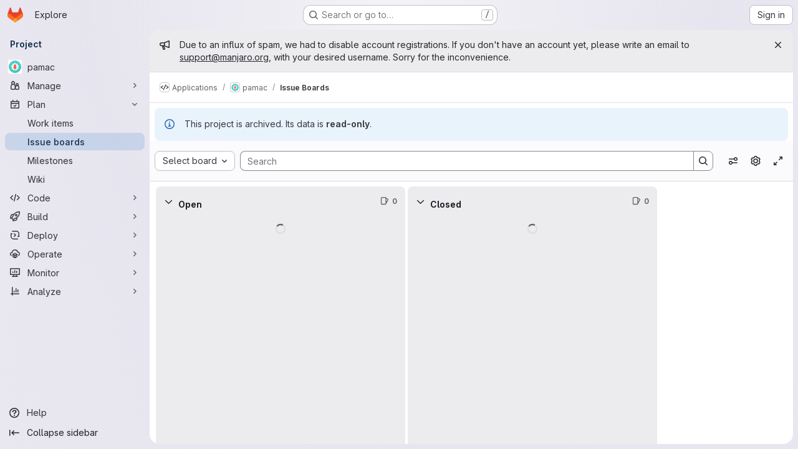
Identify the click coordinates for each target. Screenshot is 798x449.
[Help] (75, 413)
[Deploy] (75, 235)
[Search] (461, 160)
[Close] (778, 44)
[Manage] (75, 85)
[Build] (75, 216)
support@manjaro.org (224, 57)
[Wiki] (75, 179)
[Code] (75, 197)
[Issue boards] (75, 141)
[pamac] (75, 66)
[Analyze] (75, 291)
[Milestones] (75, 160)
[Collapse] (168, 201)
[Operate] (75, 254)
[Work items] (75, 123)
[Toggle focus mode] (778, 161)
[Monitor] (75, 272)
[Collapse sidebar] (75, 433)
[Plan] (75, 104)
